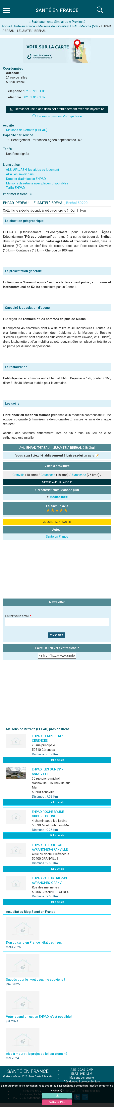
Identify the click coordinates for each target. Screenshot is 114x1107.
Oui (73, 210)
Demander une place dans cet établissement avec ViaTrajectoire (57, 109)
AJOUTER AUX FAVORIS (57, 521)
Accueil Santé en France (18, 26)
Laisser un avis (57, 506)
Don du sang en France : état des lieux (34, 942)
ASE (73, 1069)
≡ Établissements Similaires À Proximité (57, 22)
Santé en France (57, 536)
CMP (90, 1069)
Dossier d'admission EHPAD (26, 179)
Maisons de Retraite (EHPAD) (26, 130)
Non (83, 210)
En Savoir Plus (57, 1102)
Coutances (48, 475)
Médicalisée (58, 497)
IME (82, 1073)
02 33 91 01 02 (34, 97)
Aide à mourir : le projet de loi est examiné (36, 1054)
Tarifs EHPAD (15, 188)
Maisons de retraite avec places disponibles (37, 183)
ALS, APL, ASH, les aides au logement (32, 170)
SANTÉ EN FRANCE (28, 1071)
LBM (89, 1073)
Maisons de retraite (82, 1077)
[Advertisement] (57, 570)
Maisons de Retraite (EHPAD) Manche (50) (68, 26)
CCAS (81, 1069)
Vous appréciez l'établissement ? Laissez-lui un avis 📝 (57, 455)
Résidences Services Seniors (82, 1081)
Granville (19, 475)
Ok (57, 1095)
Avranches (79, 475)
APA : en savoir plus (20, 174)
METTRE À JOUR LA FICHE (57, 482)
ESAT (74, 1073)
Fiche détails (57, 759)
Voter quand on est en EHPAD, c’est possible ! (39, 1017)
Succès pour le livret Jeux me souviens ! (35, 979)
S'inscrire (56, 635)
